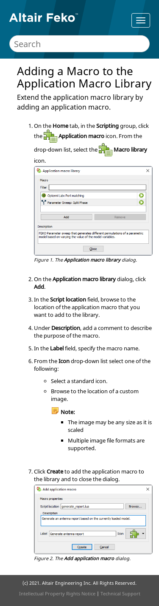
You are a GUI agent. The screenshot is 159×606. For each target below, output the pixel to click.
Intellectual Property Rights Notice (57, 593)
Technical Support (120, 593)
